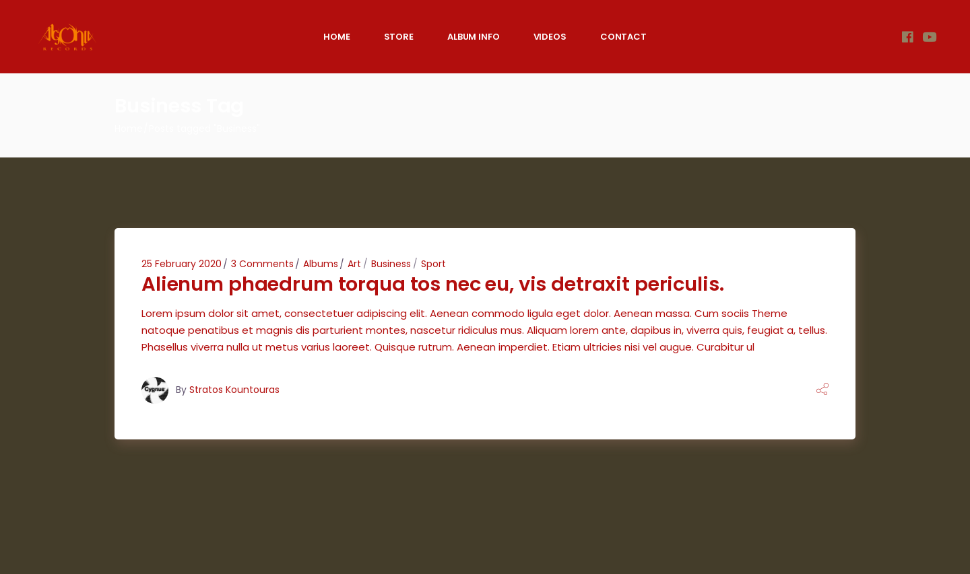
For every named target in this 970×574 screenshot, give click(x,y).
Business (391, 264)
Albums (320, 264)
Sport (433, 264)
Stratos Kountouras (234, 389)
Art (354, 264)
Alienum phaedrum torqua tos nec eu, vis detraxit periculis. (432, 284)
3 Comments (262, 264)
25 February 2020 (181, 264)
